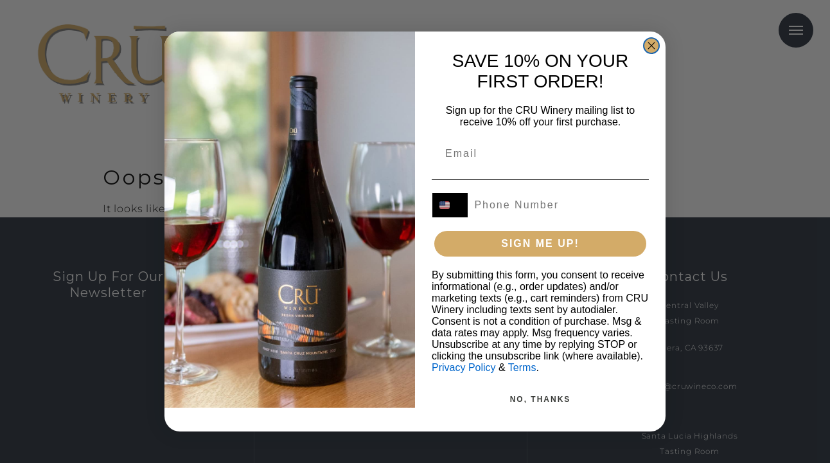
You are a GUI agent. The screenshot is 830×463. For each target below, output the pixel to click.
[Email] (532, 170)
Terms (522, 384)
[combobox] (452, 222)
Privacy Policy (464, 384)
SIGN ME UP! (540, 260)
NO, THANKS (540, 416)
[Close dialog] (651, 62)
